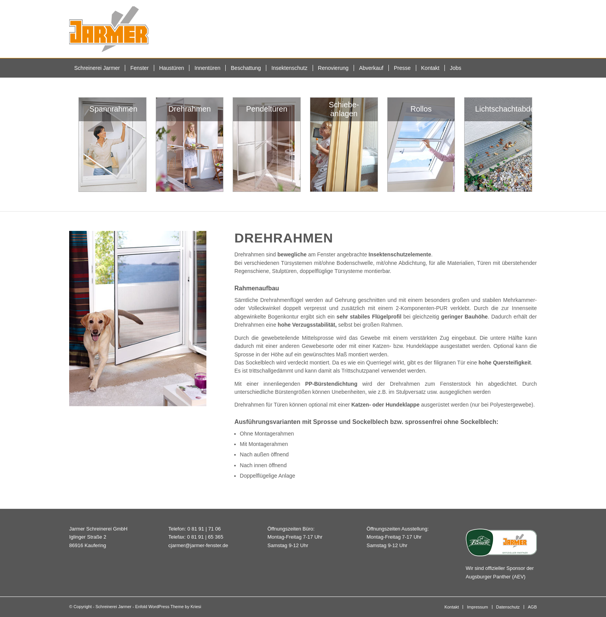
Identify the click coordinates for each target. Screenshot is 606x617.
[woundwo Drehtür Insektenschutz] (189, 145)
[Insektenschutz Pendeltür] (266, 145)
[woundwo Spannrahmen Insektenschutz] (112, 145)
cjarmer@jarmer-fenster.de (198, 545)
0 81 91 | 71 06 (204, 529)
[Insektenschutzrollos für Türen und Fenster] (421, 145)
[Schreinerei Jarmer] (108, 29)
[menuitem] (97, 68)
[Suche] (532, 68)
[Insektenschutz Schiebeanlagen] (343, 145)
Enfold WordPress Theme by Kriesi (168, 606)
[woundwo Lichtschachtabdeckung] (498, 145)
